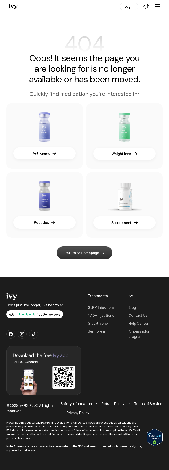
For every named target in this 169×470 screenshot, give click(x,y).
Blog (132, 307)
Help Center (139, 323)
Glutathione (98, 323)
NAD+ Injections (101, 315)
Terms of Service (148, 403)
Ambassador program (139, 334)
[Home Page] (23, 6)
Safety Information (76, 403)
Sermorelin (97, 331)
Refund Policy (112, 403)
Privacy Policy (77, 412)
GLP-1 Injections (101, 307)
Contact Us (138, 315)
